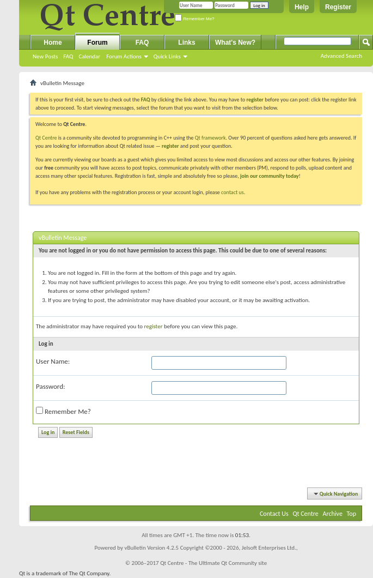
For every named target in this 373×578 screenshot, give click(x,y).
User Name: (53, 361)
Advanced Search (341, 55)
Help (302, 7)
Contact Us (274, 513)
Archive (333, 513)
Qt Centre (46, 137)
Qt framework (210, 137)
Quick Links (167, 56)
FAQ (68, 56)
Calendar (89, 56)
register (170, 145)
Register (338, 7)
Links (186, 42)
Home (53, 42)
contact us (232, 192)
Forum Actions (124, 56)
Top (351, 513)
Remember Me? (195, 18)
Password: (50, 386)
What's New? (235, 42)
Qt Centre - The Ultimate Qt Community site (213, 563)
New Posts (45, 56)
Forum (97, 42)
